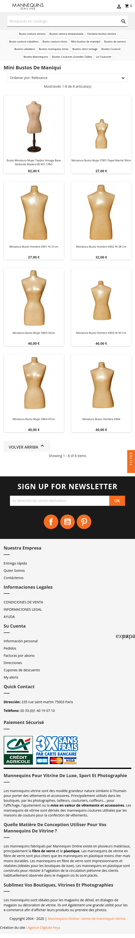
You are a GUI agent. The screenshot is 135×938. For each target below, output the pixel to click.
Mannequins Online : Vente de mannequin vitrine (87, 918)
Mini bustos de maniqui (85, 41)
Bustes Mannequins (36, 56)
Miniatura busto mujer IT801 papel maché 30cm (101, 160)
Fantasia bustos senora (101, 34)
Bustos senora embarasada (66, 34)
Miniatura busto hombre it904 (101, 419)
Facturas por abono (19, 655)
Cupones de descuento (22, 670)
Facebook (51, 522)
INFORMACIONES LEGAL (23, 609)
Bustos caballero (24, 49)
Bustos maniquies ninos (53, 49)
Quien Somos (14, 570)
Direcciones (13, 662)
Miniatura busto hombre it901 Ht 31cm (33, 246)
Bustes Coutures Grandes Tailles (72, 56)
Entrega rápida (15, 563)
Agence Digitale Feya (44, 927)
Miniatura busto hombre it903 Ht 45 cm (101, 333)
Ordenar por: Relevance (29, 77)
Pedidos (10, 648)
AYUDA (9, 616)
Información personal (21, 641)
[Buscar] (67, 21)
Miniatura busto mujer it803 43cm (34, 333)
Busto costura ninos (54, 41)
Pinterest (84, 522)
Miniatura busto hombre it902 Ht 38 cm (101, 246)
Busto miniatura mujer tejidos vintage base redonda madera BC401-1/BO (34, 162)
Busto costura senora (32, 34)
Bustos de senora (115, 41)
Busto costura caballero (24, 41)
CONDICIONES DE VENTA (23, 602)
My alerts (11, 677)
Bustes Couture (111, 49)
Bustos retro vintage (85, 49)
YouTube (67, 522)
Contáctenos (14, 577)
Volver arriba (27, 446)
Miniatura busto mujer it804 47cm (34, 419)
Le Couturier (103, 56)
